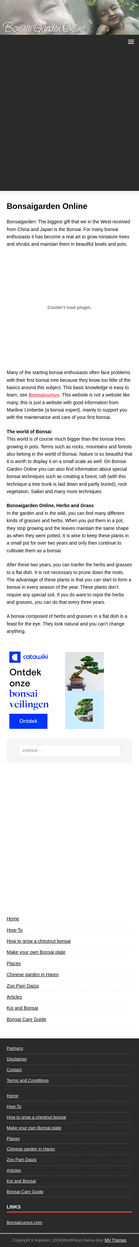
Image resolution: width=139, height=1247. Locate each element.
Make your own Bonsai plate (36, 952)
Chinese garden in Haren (33, 974)
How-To (14, 930)
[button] (129, 41)
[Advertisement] (69, 121)
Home (13, 918)
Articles (14, 997)
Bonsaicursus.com (24, 1222)
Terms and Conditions (28, 1080)
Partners (15, 1048)
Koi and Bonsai (22, 1008)
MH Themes (115, 1240)
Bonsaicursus (43, 395)
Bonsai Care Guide (26, 1019)
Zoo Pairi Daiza (23, 986)
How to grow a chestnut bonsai (39, 941)
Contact (14, 1069)
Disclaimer (17, 1058)
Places (14, 963)
